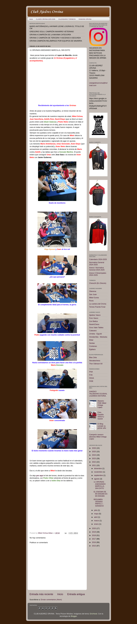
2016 (94, 542)
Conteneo (93, 346)
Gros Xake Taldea (96, 328)
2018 (94, 535)
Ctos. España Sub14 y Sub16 (101, 415)
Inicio (31, 19)
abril (96, 517)
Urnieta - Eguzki (95, 334)
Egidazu (92, 349)
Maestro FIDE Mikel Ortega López (102, 404)
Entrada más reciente (41, 594)
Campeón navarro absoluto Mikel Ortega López (98, 437)
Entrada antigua (76, 594)
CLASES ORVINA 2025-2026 (45, 19)
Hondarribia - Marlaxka (98, 337)
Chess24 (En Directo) (97, 283)
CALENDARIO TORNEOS (67, 19)
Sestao (92, 343)
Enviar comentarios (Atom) (51, 600)
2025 (94, 452)
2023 (94, 458)
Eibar (91, 340)
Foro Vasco (93, 318)
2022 (94, 462)
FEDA (91, 378)
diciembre (98, 468)
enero (96, 524)
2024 (94, 455)
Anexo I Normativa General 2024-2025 (97, 269)
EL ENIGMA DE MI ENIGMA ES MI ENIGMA (100, 494)
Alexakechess (94, 361)
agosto (97, 479)
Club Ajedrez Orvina (47, 12)
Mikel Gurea (94, 298)
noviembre (98, 472)
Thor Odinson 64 (95, 364)
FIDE (91, 381)
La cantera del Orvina (97, 304)
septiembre (98, 475)
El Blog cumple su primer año (102, 426)
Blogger (74, 616)
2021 (94, 465)
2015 (94, 546)
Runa (91, 301)
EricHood (93, 614)
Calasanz (93, 331)
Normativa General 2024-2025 (96, 263)
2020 (94, 528)
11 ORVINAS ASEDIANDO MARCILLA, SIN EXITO (100, 485)
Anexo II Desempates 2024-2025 (97, 274)
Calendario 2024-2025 (98, 259)
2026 (94, 448)
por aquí (39, 476)
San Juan (93, 294)
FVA (91, 375)
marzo (97, 521)
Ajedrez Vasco (95, 315)
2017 (94, 539)
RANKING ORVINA (85, 19)
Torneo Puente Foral (97, 307)
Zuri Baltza (93, 321)
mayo (96, 514)
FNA (91, 372)
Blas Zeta (93, 357)
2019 (94, 532)
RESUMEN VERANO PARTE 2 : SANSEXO (99, 502)
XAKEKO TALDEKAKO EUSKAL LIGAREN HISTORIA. (98, 394)
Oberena (92, 291)
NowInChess (94, 324)
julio (96, 510)
